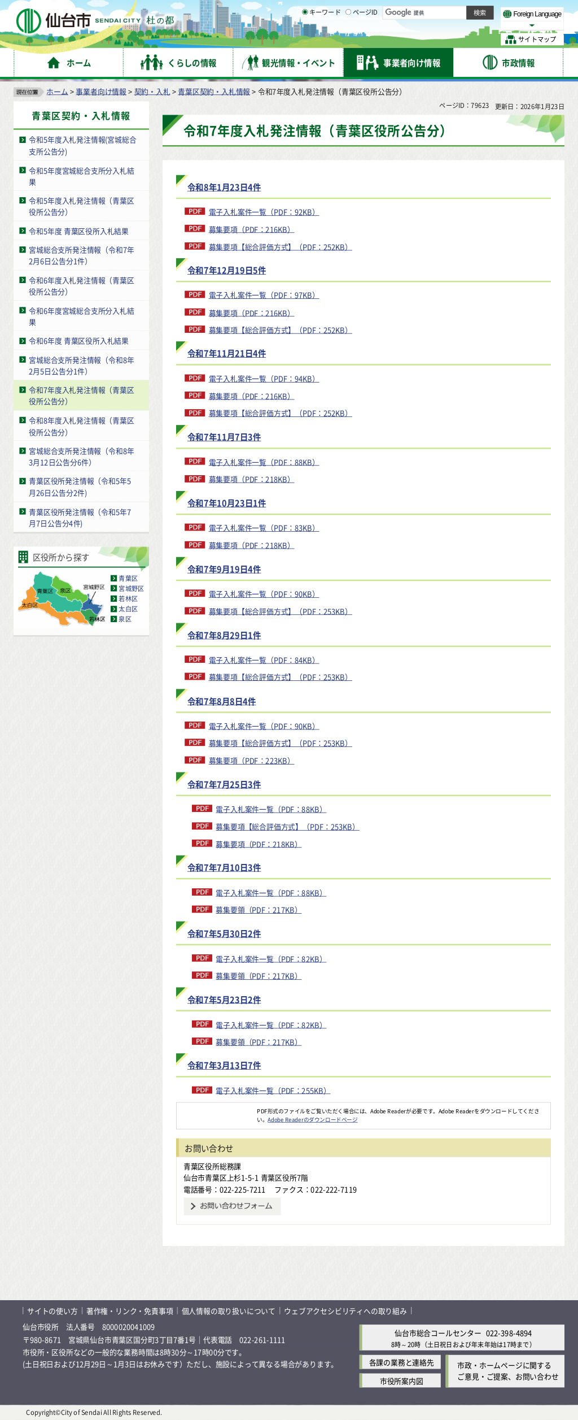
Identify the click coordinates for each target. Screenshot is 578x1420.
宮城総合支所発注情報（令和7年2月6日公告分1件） (81, 255)
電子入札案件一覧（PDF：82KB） (271, 958)
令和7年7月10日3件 (224, 867)
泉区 (125, 618)
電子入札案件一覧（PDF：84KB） (264, 659)
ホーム (57, 90)
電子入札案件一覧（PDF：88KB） (264, 461)
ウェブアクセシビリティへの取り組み (345, 1310)
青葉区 (128, 578)
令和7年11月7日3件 (224, 436)
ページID (361, 39)
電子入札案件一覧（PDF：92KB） (264, 211)
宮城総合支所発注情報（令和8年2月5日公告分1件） (81, 365)
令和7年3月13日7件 (224, 1065)
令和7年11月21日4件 (226, 353)
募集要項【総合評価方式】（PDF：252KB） (280, 246)
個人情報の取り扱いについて (228, 1310)
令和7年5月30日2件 (224, 933)
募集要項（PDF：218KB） (252, 479)
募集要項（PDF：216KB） (252, 228)
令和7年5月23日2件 (224, 999)
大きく (434, 25)
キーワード (321, 39)
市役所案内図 (401, 1380)
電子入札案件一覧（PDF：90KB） (264, 593)
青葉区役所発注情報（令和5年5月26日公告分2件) (80, 486)
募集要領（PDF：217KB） (258, 909)
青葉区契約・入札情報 (214, 90)
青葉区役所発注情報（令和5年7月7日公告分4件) (80, 517)
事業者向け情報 (101, 90)
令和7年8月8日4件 (221, 700)
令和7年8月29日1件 (224, 635)
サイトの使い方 (52, 1310)
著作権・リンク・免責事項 (129, 1310)
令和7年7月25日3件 (224, 784)
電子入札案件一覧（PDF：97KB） (264, 294)
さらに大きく (471, 25)
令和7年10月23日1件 (226, 503)
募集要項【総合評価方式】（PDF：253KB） (280, 610)
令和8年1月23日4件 (224, 187)
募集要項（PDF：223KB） (252, 760)
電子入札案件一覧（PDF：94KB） (264, 378)
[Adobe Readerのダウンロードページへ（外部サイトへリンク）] (216, 1110)
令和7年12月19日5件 (226, 270)
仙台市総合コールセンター (438, 1332)
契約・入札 (152, 90)
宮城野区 (131, 588)
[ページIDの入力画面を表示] (348, 39)
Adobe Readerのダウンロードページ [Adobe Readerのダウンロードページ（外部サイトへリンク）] (312, 1119)
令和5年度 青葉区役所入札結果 (79, 230)
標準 (451, 11)
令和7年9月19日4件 (224, 569)
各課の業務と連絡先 (401, 1361)
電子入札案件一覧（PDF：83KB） (264, 527)
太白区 (128, 608)
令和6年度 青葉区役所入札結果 (79, 340)
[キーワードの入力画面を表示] (305, 39)
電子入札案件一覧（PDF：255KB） (273, 1090)
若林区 (128, 598)
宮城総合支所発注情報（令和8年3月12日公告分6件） (81, 456)
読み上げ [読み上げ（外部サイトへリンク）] (371, 11)
